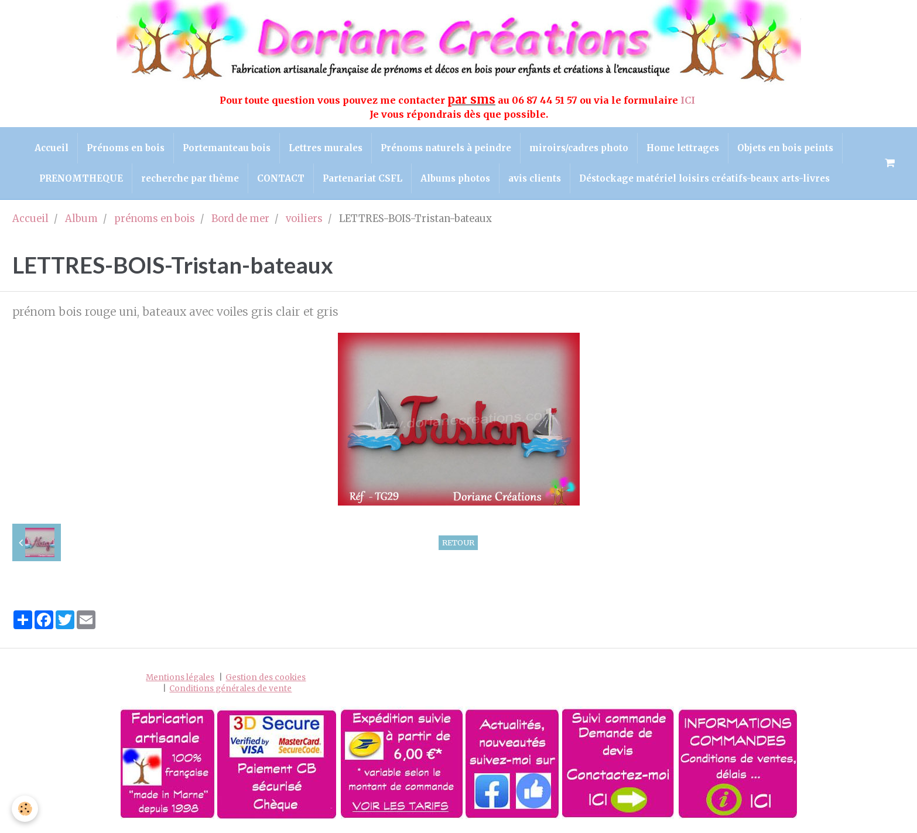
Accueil (52, 147)
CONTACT (280, 178)
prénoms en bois (154, 219)
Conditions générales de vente (230, 689)
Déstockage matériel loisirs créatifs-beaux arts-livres (704, 178)
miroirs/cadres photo (578, 147)
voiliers (304, 219)
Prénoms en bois (126, 147)
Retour (458, 542)
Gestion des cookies (265, 677)
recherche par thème (190, 178)
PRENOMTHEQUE (81, 178)
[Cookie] (25, 809)
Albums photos (455, 178)
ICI (688, 100)
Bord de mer (240, 219)
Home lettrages (682, 147)
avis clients (534, 178)
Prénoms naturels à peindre (446, 147)
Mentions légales (180, 677)
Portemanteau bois (227, 147)
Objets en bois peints (785, 147)
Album (81, 219)
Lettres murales (325, 147)
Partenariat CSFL (362, 178)
